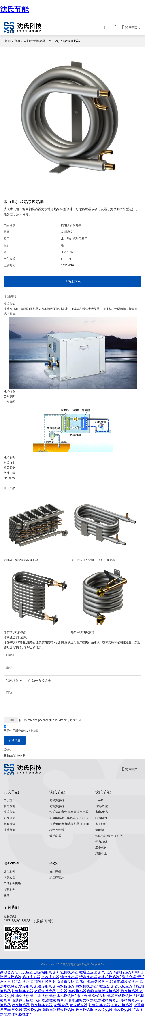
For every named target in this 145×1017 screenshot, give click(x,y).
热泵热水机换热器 (15, 632)
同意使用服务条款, (21, 729)
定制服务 (9, 889)
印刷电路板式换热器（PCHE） (69, 818)
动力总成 (101, 841)
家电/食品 (101, 812)
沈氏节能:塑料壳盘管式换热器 (68, 812)
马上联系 (74, 281)
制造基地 (9, 806)
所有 (17, 41)
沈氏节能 (14, 9)
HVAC (99, 800)
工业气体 (101, 847)
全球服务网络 (12, 883)
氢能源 (99, 829)
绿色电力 (101, 818)
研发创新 (9, 818)
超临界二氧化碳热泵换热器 (21, 560)
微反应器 (55, 836)
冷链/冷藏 (101, 806)
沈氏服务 (9, 871)
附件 (13, 720)
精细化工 (101, 853)
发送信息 (14, 740)
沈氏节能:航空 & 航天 (109, 836)
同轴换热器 (56, 800)
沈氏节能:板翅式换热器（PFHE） (71, 823)
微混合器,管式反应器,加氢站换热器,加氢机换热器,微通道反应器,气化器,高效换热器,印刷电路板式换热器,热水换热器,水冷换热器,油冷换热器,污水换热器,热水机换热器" (72, 981)
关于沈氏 (9, 800)
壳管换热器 (56, 806)
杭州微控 (55, 871)
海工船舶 (101, 823)
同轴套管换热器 (34, 41)
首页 (8, 41)
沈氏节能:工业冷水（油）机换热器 (93, 560)
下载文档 (9, 877)
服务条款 (33, 730)
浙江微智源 (56, 877)
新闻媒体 (9, 823)
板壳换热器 (56, 829)
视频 (6, 895)
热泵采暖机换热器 (82, 632)
